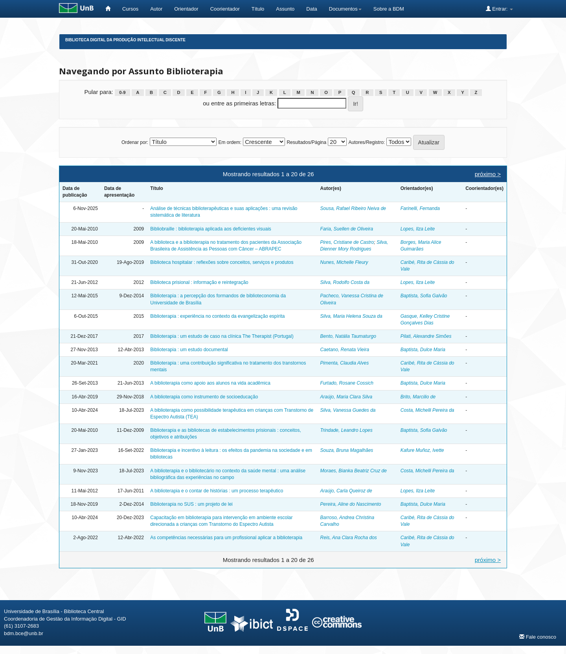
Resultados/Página (306, 142)
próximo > (488, 174)
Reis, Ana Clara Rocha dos (348, 537)
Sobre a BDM (388, 9)
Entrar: (499, 9)
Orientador (186, 9)
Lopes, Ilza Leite (418, 229)
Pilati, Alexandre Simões (426, 336)
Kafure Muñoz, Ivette (422, 450)
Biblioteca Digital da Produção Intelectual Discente (125, 40)
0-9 (122, 92)
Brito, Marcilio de (418, 397)
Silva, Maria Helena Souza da (351, 316)
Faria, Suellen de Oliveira (346, 229)
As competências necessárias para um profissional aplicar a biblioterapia (226, 537)
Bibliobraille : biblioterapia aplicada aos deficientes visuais (210, 229)
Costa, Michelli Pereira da (427, 410)
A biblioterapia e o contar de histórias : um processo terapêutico (216, 491)
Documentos (345, 9)
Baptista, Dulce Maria (423, 349)
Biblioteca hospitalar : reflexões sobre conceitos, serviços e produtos (221, 262)
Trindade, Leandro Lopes (346, 430)
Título (258, 9)
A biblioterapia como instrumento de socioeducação (204, 397)
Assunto (285, 9)
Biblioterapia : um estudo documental (189, 349)
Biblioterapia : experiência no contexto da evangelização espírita (217, 316)
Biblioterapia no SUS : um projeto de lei (191, 504)
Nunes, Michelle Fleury (344, 262)
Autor (156, 9)
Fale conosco (537, 637)
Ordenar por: (134, 142)
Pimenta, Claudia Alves (344, 363)
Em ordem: (229, 142)
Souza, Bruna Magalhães (346, 450)
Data (311, 9)
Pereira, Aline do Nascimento (350, 504)
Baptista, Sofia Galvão (424, 295)
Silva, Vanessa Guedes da (348, 410)
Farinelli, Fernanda (420, 208)
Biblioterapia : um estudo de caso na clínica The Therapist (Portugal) (221, 336)
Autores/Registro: (366, 142)
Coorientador (225, 9)
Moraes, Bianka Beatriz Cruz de (353, 470)
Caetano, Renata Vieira (344, 349)
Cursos (130, 9)
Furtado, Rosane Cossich (346, 383)
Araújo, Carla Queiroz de (346, 491)
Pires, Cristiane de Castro (347, 242)
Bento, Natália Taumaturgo (348, 336)
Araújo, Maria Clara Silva (346, 397)
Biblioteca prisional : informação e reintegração (199, 282)
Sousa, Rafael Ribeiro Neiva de (353, 208)
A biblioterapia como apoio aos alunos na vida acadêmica (210, 383)
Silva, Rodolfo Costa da (344, 282)
